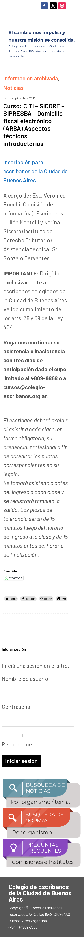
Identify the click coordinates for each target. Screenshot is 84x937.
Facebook (30, 598)
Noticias (13, 87)
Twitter (13, 598)
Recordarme (19, 741)
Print (64, 598)
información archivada (30, 78)
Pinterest (48, 598)
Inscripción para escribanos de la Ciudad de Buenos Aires (35, 171)
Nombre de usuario (25, 678)
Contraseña (16, 706)
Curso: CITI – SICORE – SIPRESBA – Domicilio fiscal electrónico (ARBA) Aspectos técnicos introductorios (33, 124)
